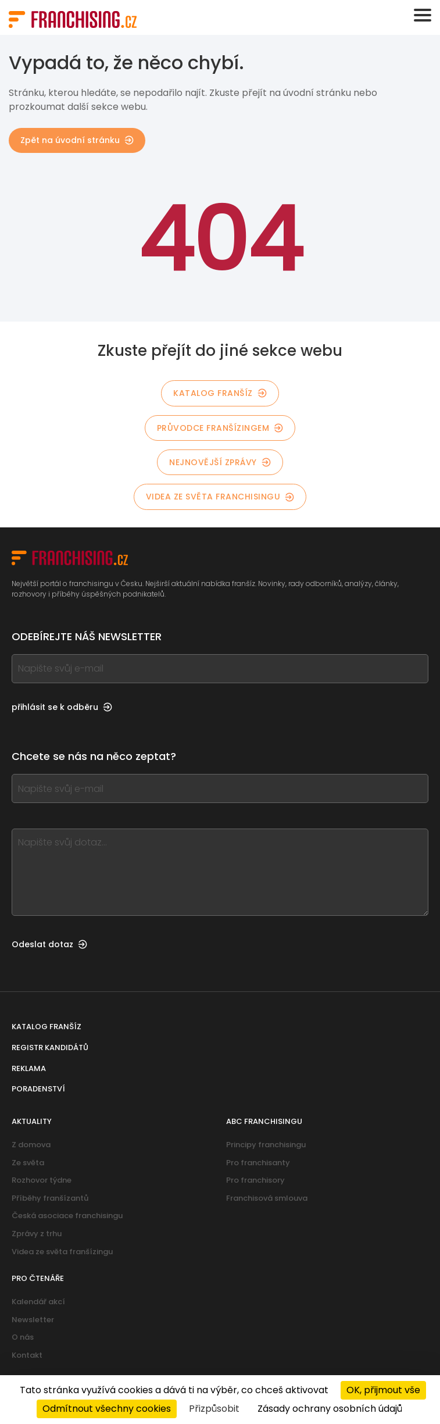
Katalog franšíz (220, 393)
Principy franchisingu (266, 1144)
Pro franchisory (255, 1180)
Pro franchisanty (258, 1162)
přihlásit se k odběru (62, 707)
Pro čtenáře (38, 1278)
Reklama (29, 1068)
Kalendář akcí (38, 1301)
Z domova (31, 1144)
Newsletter (33, 1319)
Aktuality (32, 1121)
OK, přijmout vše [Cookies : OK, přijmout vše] (383, 1390)
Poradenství (38, 1088)
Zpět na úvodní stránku (77, 140)
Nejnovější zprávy (220, 462)
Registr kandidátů (50, 1047)
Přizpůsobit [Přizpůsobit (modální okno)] (214, 1408)
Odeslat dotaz (49, 944)
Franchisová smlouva (266, 1198)
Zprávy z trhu (37, 1233)
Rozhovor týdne (41, 1180)
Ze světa (28, 1162)
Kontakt (27, 1355)
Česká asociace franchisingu (67, 1215)
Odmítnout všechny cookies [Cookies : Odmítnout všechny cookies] (106, 1408)
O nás (23, 1337)
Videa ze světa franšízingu (62, 1251)
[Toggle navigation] (422, 15)
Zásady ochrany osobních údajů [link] (329, 1408)
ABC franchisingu (264, 1121)
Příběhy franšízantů (50, 1198)
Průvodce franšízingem (220, 428)
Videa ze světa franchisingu (220, 496)
